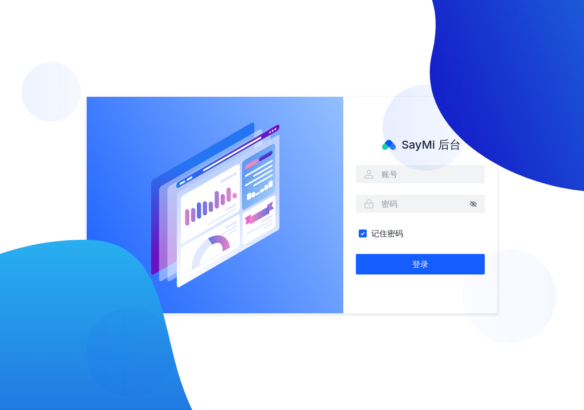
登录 (420, 264)
